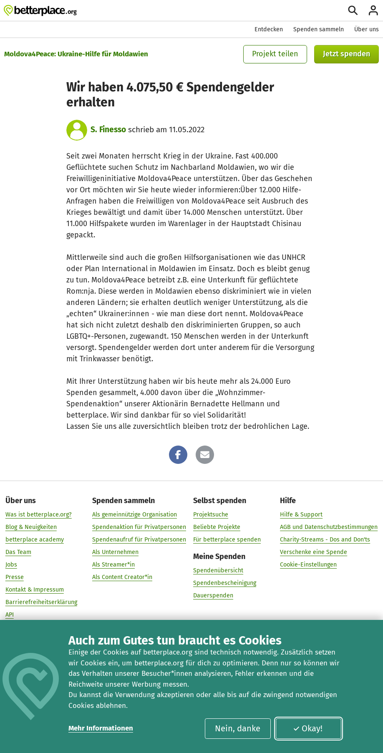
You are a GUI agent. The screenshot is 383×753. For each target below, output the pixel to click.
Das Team (18, 551)
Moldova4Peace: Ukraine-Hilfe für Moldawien (76, 54)
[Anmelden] (373, 10)
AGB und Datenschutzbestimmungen (329, 526)
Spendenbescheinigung (224, 582)
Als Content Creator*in (122, 576)
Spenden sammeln (318, 29)
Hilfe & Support (301, 514)
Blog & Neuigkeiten (31, 526)
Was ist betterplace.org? (38, 514)
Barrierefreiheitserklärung (41, 601)
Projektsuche (210, 514)
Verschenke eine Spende (313, 551)
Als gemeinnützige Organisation (134, 514)
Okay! (308, 728)
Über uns (366, 29)
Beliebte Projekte (216, 526)
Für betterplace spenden (227, 539)
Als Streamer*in (113, 564)
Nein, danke (237, 728)
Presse (14, 576)
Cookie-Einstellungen (308, 564)
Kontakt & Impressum (34, 589)
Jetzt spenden (346, 53)
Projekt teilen (275, 53)
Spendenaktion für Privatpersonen (139, 526)
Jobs (11, 564)
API (9, 614)
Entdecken (268, 29)
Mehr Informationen (100, 728)
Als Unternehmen (115, 551)
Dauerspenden (213, 595)
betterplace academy (34, 539)
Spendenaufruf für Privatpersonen (139, 539)
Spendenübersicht (218, 570)
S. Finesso (108, 129)
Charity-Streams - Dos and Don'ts (325, 539)
